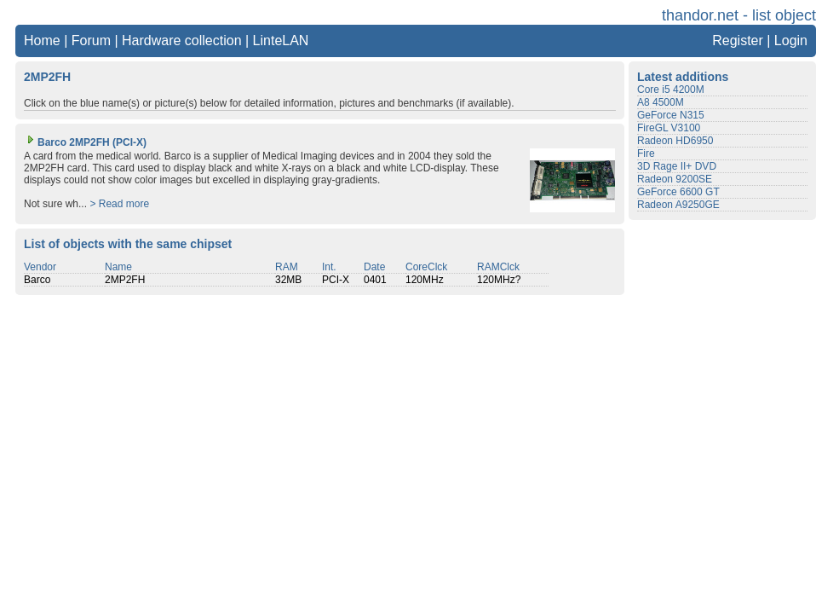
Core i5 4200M (670, 90)
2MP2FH (125, 280)
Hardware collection (182, 40)
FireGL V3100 (668, 128)
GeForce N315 (670, 115)
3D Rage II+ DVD (676, 166)
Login (790, 40)
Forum (91, 40)
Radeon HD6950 (675, 141)
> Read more (119, 204)
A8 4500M (660, 102)
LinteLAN (281, 40)
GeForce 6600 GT (678, 192)
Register (737, 40)
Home (42, 40)
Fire (646, 153)
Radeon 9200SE (674, 179)
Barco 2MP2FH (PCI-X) (85, 142)
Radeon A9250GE (678, 205)
